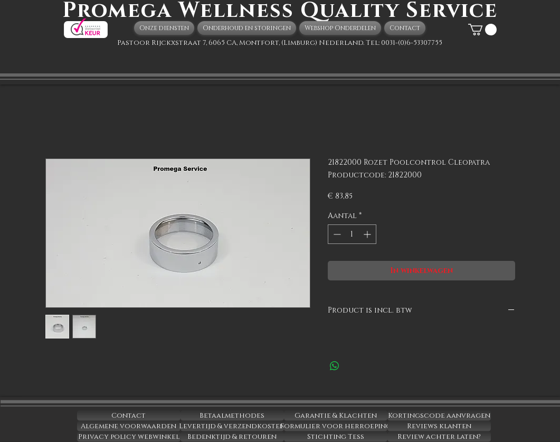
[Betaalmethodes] (232, 415)
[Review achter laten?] (439, 436)
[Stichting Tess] (335, 436)
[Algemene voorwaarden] (129, 426)
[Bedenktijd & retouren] (232, 436)
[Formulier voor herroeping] (335, 426)
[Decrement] (336, 234)
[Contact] (129, 415)
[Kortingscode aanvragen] (439, 415)
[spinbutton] (352, 234)
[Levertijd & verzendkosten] (232, 426)
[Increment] (368, 234)
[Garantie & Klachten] (335, 415)
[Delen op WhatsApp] (334, 366)
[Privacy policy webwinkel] (129, 436)
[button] (482, 29)
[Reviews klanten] (439, 426)
